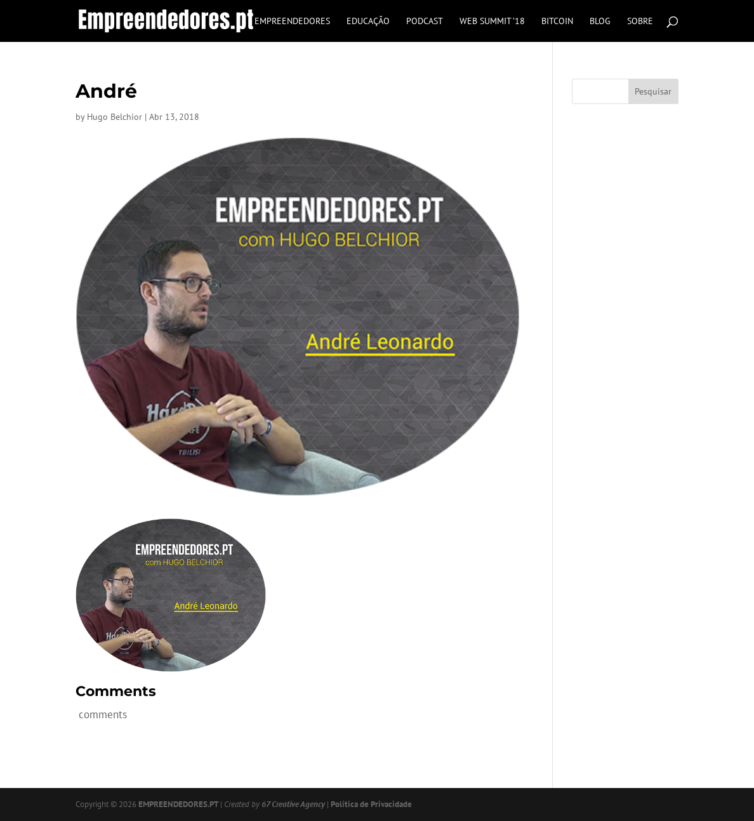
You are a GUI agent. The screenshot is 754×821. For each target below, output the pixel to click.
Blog (600, 21)
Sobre (640, 21)
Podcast (424, 21)
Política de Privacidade (371, 804)
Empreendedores (292, 21)
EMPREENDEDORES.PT (178, 804)
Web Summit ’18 (492, 21)
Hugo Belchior (114, 116)
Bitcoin (557, 21)
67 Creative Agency (293, 804)
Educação (368, 21)
